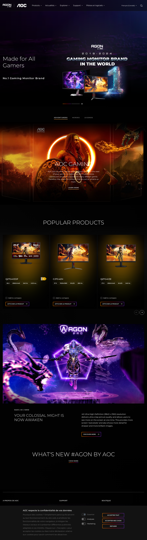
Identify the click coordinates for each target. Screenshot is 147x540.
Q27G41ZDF (12, 279)
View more (73, 461)
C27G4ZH (58, 279)
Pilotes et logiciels (95, 5)
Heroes (76, 117)
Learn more (73, 187)
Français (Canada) (129, 5)
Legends (88, 117)
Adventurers (61, 117)
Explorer (64, 5)
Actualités (50, 5)
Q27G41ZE (106, 279)
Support (78, 5)
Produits (37, 5)
